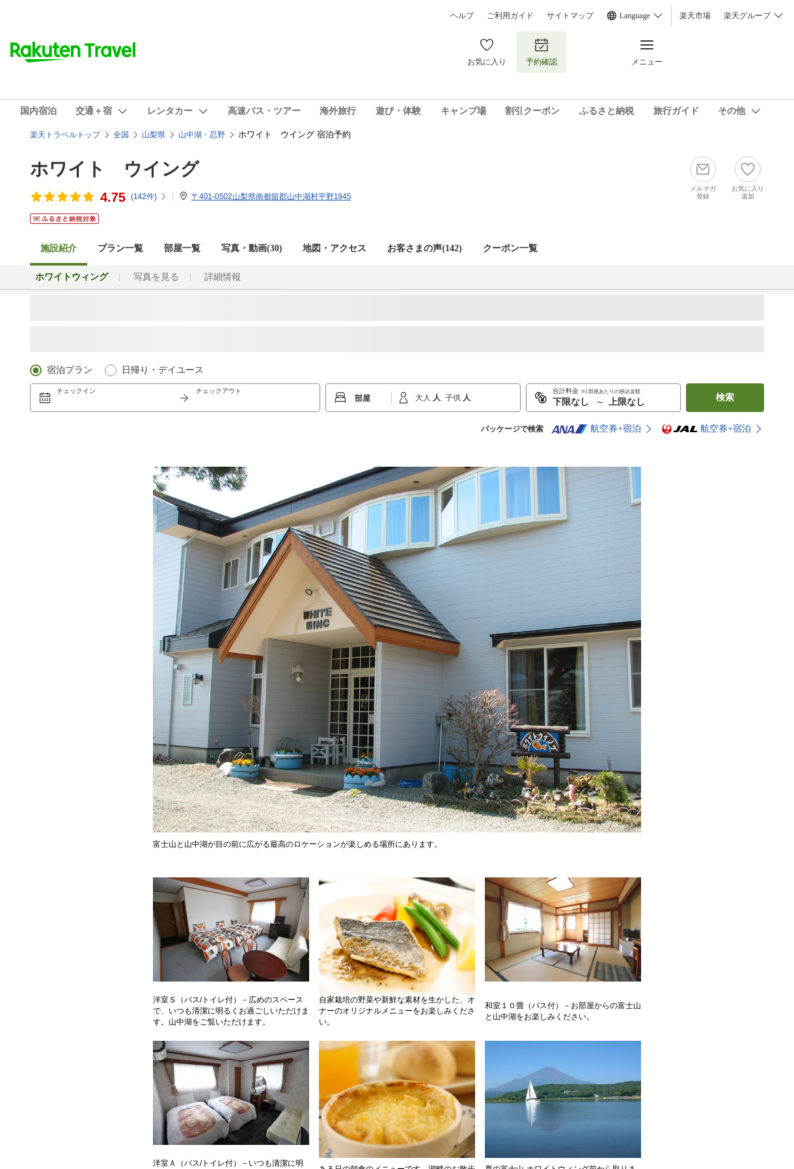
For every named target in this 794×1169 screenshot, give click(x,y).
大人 (424, 397)
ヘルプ (462, 15)
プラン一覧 (120, 248)
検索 (725, 397)
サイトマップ (570, 15)
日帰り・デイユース (163, 370)
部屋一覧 (182, 248)
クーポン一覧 (510, 248)
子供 (454, 397)
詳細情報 (222, 277)
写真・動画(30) (251, 248)
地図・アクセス (334, 248)
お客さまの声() (424, 248)
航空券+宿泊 (596, 429)
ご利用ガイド (510, 15)
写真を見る (156, 277)
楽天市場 (695, 15)
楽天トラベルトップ (65, 134)
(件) (149, 196)
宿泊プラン (69, 370)
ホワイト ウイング (114, 169)
